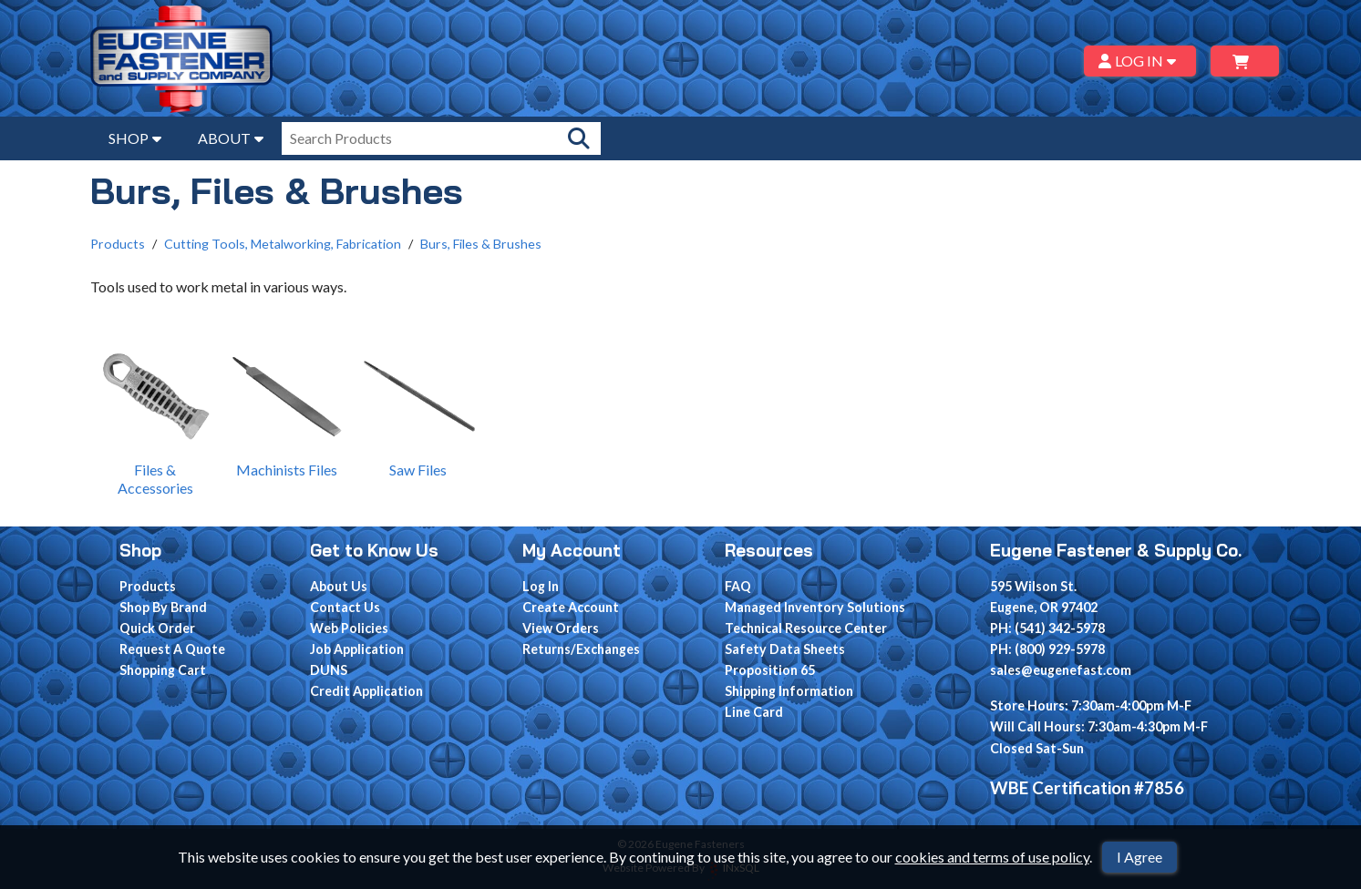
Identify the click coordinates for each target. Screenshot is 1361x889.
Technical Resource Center (806, 628)
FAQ (738, 586)
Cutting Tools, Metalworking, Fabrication (282, 243)
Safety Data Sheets (785, 649)
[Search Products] (579, 138)
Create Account (570, 607)
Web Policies (349, 628)
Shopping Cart (162, 670)
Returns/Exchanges (581, 649)
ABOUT (230, 138)
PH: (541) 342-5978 (1047, 628)
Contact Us (345, 607)
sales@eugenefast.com (1060, 670)
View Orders (560, 628)
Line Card (754, 712)
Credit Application (366, 691)
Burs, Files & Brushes (480, 243)
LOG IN (1139, 60)
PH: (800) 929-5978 (1047, 649)
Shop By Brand (163, 607)
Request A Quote (172, 649)
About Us (338, 586)
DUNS (328, 670)
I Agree (1139, 856)
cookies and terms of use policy (992, 856)
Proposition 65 (770, 670)
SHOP (134, 138)
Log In (540, 586)
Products (117, 243)
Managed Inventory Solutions (815, 607)
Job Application (357, 649)
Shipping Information (789, 691)
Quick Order (157, 628)
